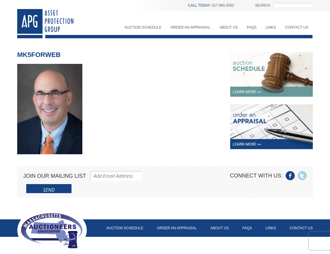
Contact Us (296, 27)
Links (270, 27)
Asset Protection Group (45, 23)
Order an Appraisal (190, 27)
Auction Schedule (143, 27)
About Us (228, 27)
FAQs (251, 27)
